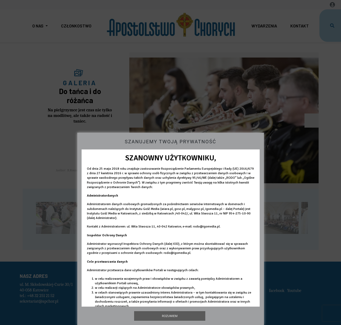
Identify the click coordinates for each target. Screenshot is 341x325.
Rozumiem (170, 316)
